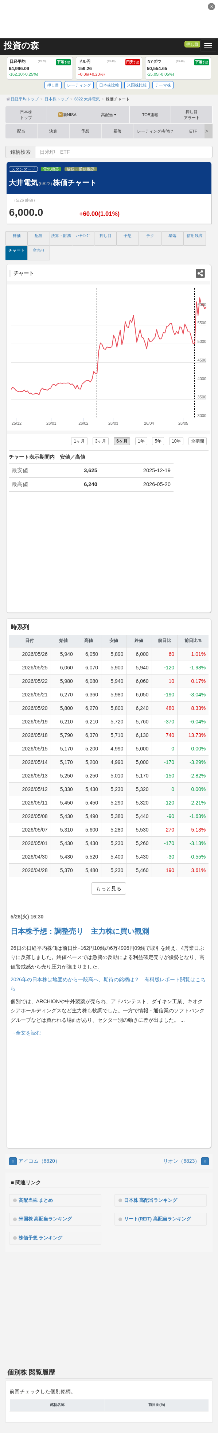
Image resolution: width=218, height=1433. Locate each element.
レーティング (79, 85)
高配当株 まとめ (36, 1200)
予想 (85, 131)
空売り (39, 250)
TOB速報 (150, 114)
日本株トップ (26, 115)
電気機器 (51, 169)
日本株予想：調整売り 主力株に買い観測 (80, 931)
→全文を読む (26, 1033)
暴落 (117, 131)
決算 (53, 131)
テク (150, 235)
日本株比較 (109, 85)
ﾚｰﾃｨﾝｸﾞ (83, 235)
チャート (16, 250)
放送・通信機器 (81, 169)
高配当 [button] (109, 114)
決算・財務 (61, 235)
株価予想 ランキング (41, 1238)
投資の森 (21, 45)
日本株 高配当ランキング (151, 1200)
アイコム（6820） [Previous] (34, 1161)
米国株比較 (137, 85)
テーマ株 (163, 85)
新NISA (67, 114)
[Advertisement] (109, 18)
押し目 (192, 44)
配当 (21, 131)
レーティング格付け (155, 131)
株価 (17, 235)
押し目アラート (192, 115)
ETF (193, 131)
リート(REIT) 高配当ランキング (157, 1219)
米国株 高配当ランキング (45, 1219)
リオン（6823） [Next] (186, 1161)
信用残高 (195, 235)
